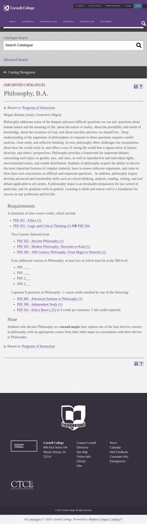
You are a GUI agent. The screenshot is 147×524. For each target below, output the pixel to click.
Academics (28, 22)
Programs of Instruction (38, 108)
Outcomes (106, 22)
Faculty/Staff (95, 6)
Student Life (87, 22)
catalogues (35, 519)
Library (81, 461)
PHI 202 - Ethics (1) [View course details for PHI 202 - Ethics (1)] (27, 220)
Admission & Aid (48, 22)
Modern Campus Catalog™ (105, 519)
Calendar (115, 447)
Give (138, 6)
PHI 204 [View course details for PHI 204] (84, 226)
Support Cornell (19, 446)
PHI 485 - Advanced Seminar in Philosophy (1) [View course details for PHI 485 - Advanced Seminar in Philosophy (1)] (49, 299)
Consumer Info (119, 456)
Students (80, 6)
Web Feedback (119, 452)
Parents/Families (113, 6)
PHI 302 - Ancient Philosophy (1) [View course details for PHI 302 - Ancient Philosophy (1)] (40, 241)
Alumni (128, 6)
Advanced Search (15, 60)
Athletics (68, 22)
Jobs (79, 465)
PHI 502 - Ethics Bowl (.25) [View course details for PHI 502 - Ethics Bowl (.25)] (36, 310)
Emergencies (118, 461)
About (12, 22)
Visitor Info (84, 456)
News (113, 442)
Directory (82, 447)
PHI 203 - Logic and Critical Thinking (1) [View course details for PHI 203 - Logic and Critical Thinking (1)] (42, 226)
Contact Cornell (86, 442)
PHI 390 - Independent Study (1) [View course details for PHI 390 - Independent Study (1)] (39, 304)
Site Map (82, 452)
